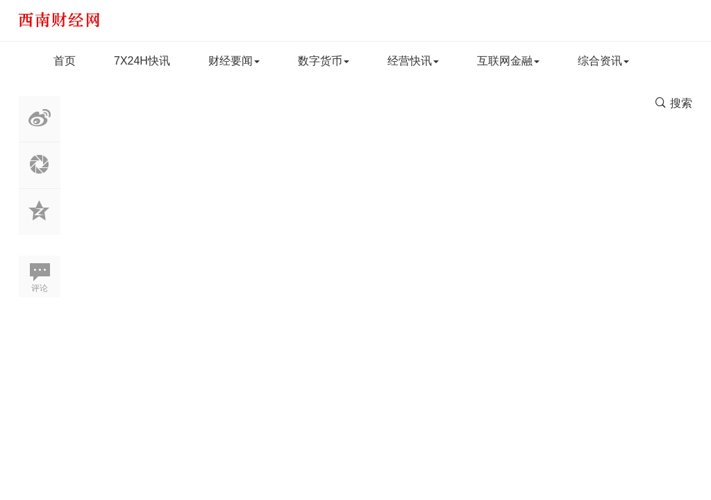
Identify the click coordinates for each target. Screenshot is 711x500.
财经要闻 (234, 61)
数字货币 (323, 61)
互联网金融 (508, 61)
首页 (64, 61)
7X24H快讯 (142, 61)
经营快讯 (413, 61)
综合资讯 (603, 61)
